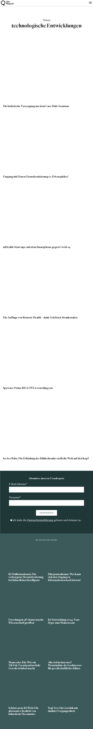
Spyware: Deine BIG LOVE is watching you (28, 388)
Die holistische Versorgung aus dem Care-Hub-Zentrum (36, 106)
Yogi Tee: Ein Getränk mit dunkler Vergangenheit (63, 709)
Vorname (15, 497)
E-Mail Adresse (18, 484)
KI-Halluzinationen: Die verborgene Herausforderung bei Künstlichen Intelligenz (26, 577)
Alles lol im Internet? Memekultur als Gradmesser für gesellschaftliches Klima (65, 665)
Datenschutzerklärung (40, 520)
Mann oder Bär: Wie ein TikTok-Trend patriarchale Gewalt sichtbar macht (24, 665)
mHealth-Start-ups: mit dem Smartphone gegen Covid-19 (36, 247)
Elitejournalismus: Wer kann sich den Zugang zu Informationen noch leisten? (64, 577)
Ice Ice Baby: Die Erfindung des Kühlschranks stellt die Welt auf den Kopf (46, 458)
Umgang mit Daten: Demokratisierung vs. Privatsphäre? (36, 176)
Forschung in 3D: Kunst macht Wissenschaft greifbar (25, 621)
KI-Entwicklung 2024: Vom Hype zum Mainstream (63, 621)
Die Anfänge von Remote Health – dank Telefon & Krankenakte (40, 317)
